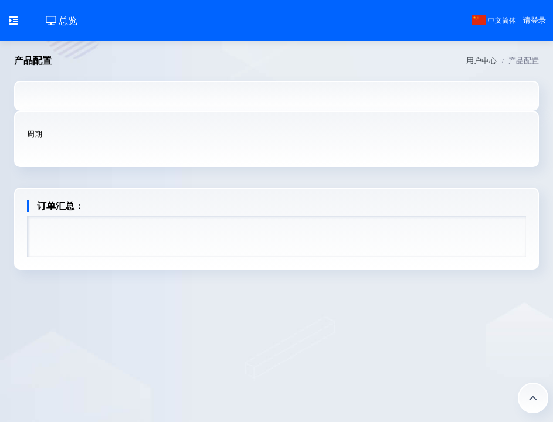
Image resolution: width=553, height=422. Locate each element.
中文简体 (494, 20)
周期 (34, 134)
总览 (61, 21)
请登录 (534, 20)
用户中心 (481, 60)
